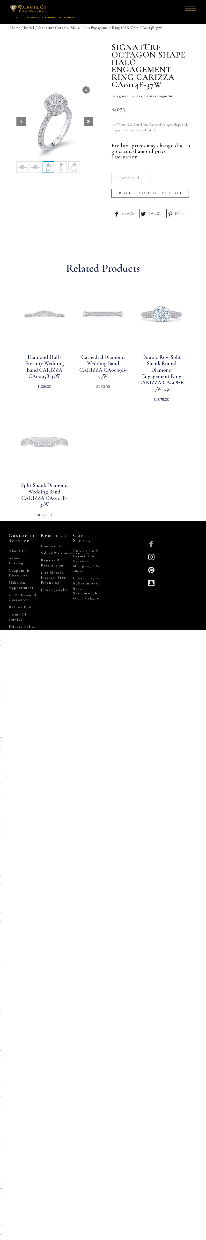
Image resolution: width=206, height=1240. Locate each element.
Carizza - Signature (159, 96)
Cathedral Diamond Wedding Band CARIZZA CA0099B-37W (103, 366)
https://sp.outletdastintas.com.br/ (1, 737)
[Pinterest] (151, 569)
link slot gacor (0, 1059)
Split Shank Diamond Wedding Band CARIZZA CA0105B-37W (44, 495)
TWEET (151, 213)
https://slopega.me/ (0, 645)
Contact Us (51, 546)
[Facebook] (151, 543)
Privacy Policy (22, 626)
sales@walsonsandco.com (65, 553)
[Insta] (151, 556)
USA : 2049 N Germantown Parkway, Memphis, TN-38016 (86, 561)
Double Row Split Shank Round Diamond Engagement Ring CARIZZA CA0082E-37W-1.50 (161, 373)
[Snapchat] (151, 582)
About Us (18, 551)
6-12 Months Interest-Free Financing (53, 577)
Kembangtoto (0, 875)
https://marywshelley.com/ (1, 1234)
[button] (88, 121)
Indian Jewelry (54, 590)
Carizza (136, 96)
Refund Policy (22, 607)
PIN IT (177, 213)
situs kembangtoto (0, 921)
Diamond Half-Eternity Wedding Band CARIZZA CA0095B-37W (44, 366)
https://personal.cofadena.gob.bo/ (1, 1188)
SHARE (124, 213)
